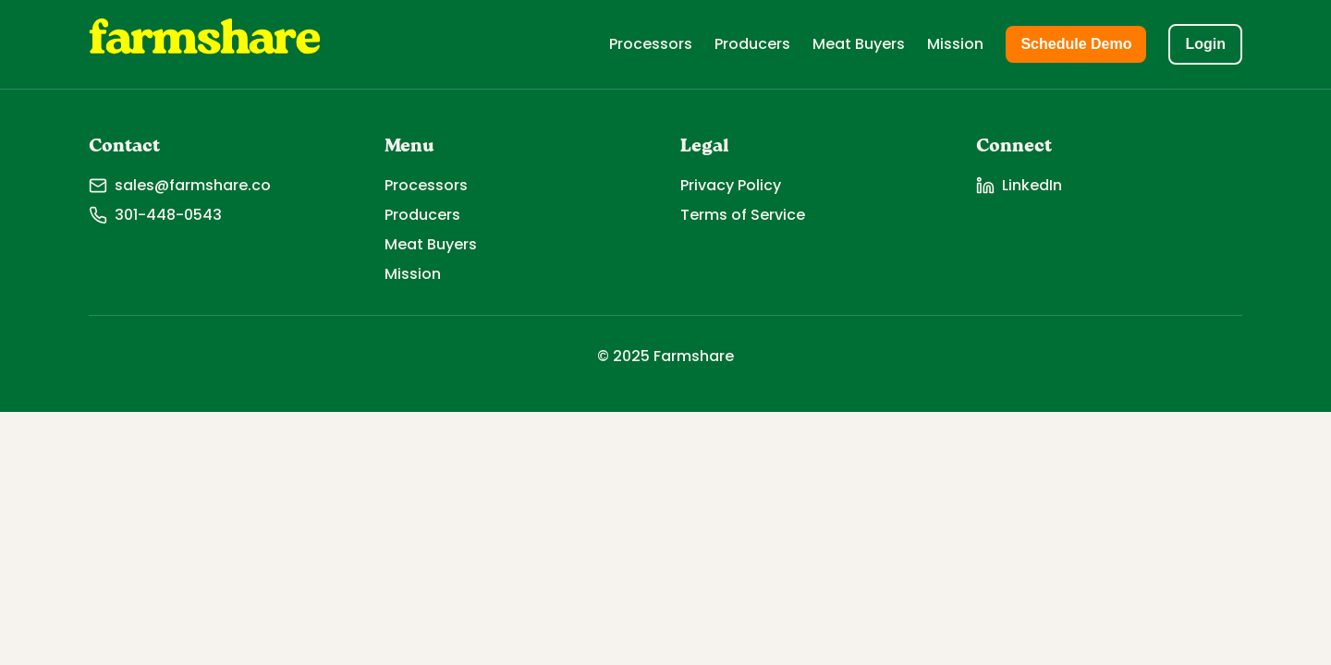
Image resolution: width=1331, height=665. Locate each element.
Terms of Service (742, 214)
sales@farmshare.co (180, 185)
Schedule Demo (1075, 44)
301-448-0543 (155, 214)
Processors (650, 43)
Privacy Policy (730, 185)
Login (1205, 44)
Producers (752, 43)
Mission (955, 43)
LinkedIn (1019, 185)
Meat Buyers (858, 43)
